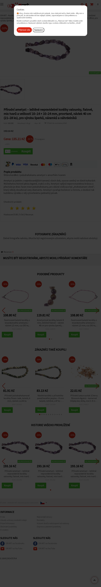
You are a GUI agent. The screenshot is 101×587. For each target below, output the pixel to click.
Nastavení (38, 30)
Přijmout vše (24, 30)
